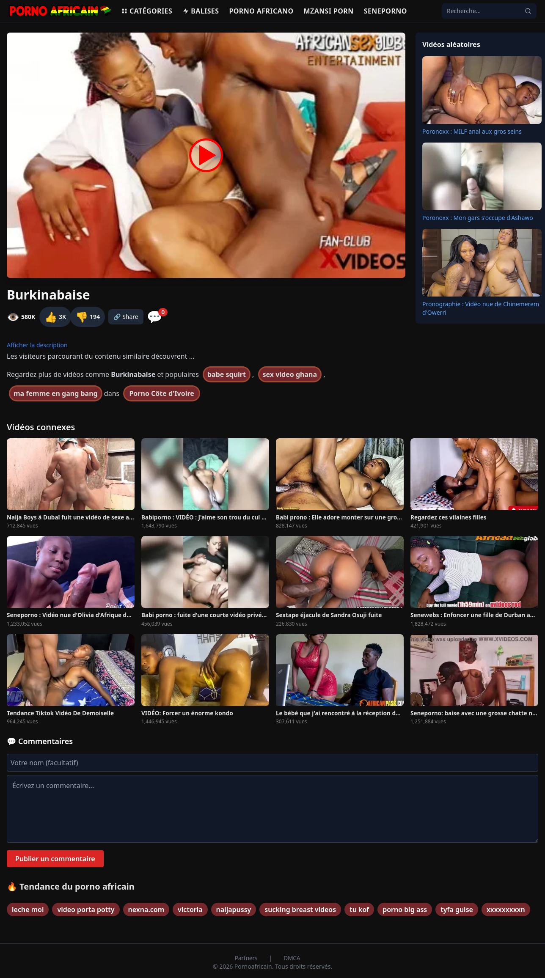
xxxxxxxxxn (506, 909)
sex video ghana (290, 374)
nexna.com (146, 909)
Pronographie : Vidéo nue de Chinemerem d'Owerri (480, 308)
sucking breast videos (300, 909)
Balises (200, 11)
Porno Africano (261, 11)
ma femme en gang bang (56, 393)
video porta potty (85, 909)
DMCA (292, 958)
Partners (247, 958)
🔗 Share (125, 317)
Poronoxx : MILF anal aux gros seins (472, 131)
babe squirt (226, 374)
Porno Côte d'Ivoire (161, 393)
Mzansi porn (329, 11)
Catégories (146, 11)
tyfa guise (456, 909)
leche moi (28, 909)
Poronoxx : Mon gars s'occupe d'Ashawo (477, 218)
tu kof (359, 909)
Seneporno (385, 11)
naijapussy (233, 909)
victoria (190, 909)
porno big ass (405, 909)
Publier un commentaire (55, 858)
